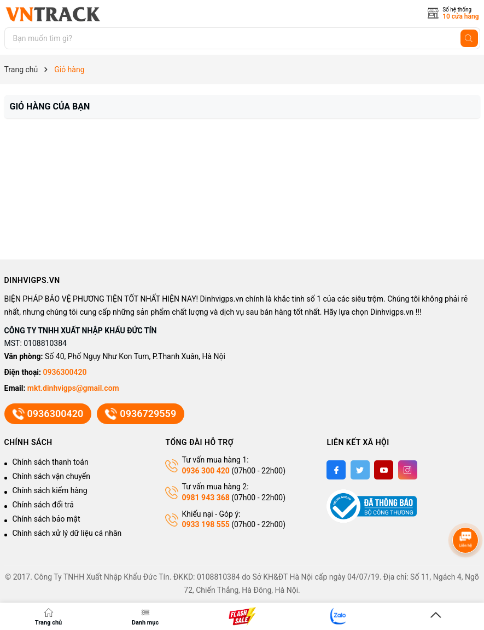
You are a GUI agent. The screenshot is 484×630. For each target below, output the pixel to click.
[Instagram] (407, 469)
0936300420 (65, 372)
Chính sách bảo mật (46, 519)
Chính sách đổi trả (43, 504)
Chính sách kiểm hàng (50, 490)
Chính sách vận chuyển (52, 476)
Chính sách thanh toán (51, 462)
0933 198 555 (205, 524)
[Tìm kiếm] (469, 38)
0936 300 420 (205, 470)
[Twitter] (360, 469)
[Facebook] (336, 469)
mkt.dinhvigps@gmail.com (73, 388)
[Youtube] (383, 469)
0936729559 (140, 414)
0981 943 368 (205, 497)
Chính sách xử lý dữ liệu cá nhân (67, 533)
